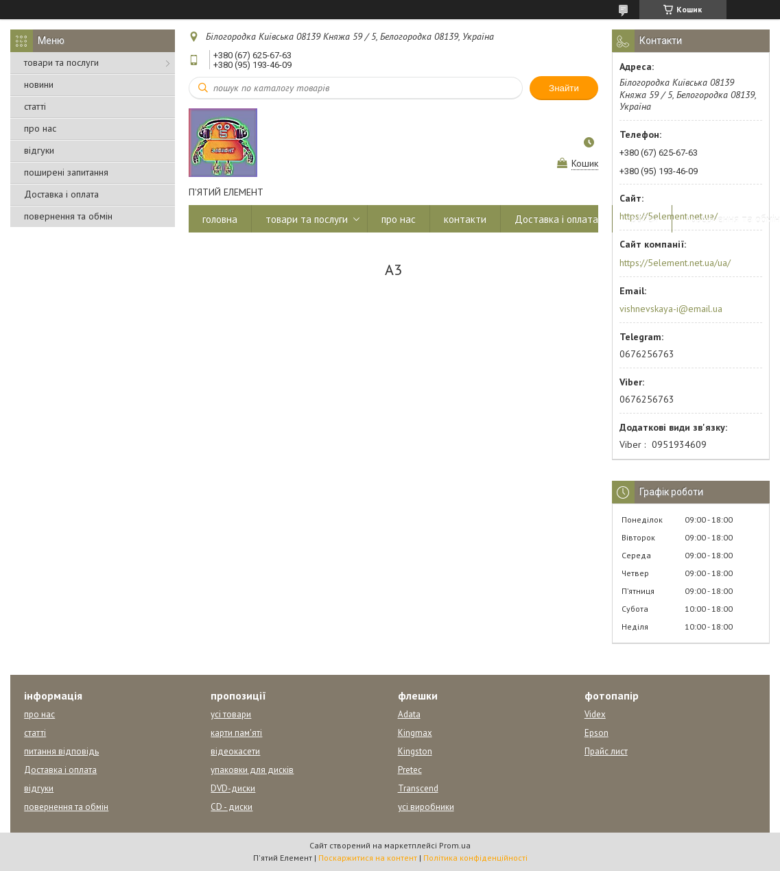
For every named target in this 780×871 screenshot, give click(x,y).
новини (39, 84)
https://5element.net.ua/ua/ (675, 262)
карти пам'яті (236, 733)
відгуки (39, 150)
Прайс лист (606, 751)
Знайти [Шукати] (564, 88)
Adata (409, 714)
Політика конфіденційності (475, 857)
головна (219, 219)
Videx (595, 714)
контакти (465, 219)
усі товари (231, 714)
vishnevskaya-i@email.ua (670, 308)
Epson (596, 733)
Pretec (410, 770)
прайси (642, 219)
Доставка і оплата (61, 194)
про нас (40, 128)
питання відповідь (61, 751)
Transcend (418, 788)
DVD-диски (233, 788)
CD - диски (231, 807)
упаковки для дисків (252, 770)
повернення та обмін (68, 216)
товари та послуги (61, 62)
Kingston (415, 751)
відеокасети (235, 751)
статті (35, 106)
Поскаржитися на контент (367, 857)
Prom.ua (455, 845)
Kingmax (415, 733)
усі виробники (426, 807)
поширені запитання (66, 172)
